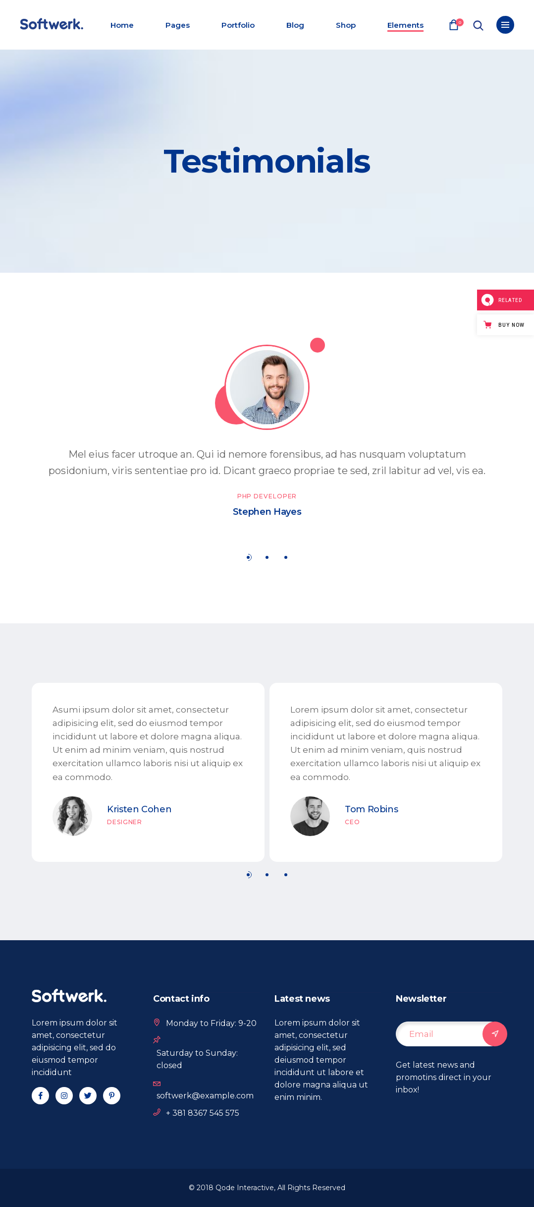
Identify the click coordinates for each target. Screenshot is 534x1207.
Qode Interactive (244, 1187)
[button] (248, 557)
